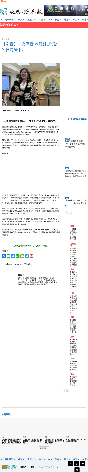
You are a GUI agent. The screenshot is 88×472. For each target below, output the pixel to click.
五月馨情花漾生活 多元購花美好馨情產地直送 (74, 381)
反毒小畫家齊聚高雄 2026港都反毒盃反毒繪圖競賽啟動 (75, 144)
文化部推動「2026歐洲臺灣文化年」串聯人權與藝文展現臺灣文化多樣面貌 (74, 280)
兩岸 (72, 358)
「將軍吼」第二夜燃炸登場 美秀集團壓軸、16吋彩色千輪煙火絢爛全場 (54, 441)
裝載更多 (44, 448)
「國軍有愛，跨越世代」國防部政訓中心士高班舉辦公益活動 (33, 441)
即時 (72, 269)
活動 (24, 437)
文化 (7, 39)
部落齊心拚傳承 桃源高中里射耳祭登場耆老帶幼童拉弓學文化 (73, 326)
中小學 (67, 138)
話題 (46, 437)
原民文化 (73, 245)
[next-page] (70, 212)
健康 (72, 317)
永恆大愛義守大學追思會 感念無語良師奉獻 (75, 440)
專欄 (67, 198)
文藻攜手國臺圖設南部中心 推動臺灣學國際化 (74, 365)
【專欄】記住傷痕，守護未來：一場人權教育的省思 (76, 203)
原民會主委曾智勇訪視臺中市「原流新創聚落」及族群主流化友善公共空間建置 (73, 256)
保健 (67, 168)
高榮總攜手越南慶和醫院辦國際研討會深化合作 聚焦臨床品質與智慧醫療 (76, 174)
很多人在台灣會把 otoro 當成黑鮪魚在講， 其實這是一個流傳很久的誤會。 (73, 304)
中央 (3, 437)
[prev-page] (66, 212)
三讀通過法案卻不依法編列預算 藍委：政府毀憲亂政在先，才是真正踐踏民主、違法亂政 (11, 441)
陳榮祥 (9, 111)
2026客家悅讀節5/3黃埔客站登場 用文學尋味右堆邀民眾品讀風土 (74, 346)
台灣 (72, 293)
